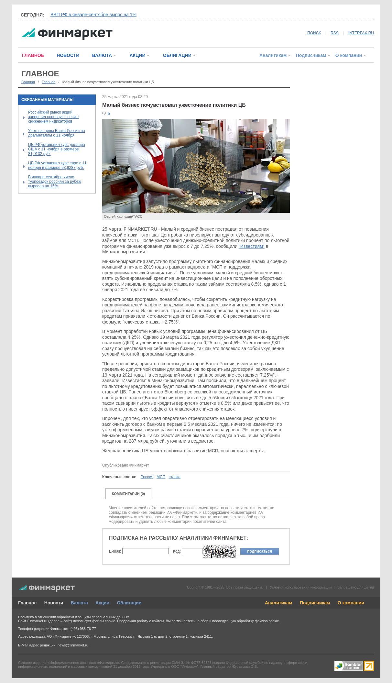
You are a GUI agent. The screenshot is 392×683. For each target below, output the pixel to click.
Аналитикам (273, 55)
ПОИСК (314, 33)
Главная (28, 82)
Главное (48, 82)
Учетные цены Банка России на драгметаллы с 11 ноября (56, 133)
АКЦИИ (137, 55)
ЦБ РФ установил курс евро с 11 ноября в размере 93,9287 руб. (57, 165)
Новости (53, 602)
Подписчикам (311, 55)
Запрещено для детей (356, 587)
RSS (335, 33)
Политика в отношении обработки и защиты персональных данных (73, 617)
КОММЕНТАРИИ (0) (128, 494)
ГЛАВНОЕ (33, 55)
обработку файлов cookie (258, 621)
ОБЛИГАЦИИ (177, 55)
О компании (348, 55)
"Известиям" (252, 246)
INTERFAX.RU (361, 33)
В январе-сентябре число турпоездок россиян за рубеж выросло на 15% (54, 181)
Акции (102, 602)
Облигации (129, 602)
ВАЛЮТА (102, 55)
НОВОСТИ (68, 55)
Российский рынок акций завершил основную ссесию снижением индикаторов (53, 117)
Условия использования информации (301, 587)
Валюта (79, 602)
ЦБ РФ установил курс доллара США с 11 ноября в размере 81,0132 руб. (56, 149)
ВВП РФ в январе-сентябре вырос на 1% (93, 14)
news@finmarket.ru (73, 645)
